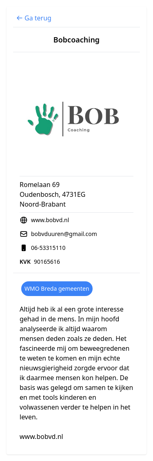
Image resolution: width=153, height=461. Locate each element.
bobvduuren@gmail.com (64, 234)
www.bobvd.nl (50, 220)
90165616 (47, 261)
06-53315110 (48, 248)
